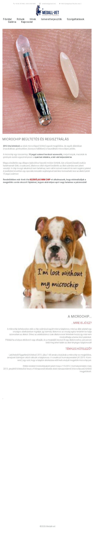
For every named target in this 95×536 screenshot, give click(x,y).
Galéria (12, 22)
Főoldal (7, 19)
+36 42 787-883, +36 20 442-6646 (24, 3)
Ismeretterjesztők (51, 19)
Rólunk (21, 19)
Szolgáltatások (75, 19)
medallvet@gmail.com (47, 3)
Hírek (33, 19)
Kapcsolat (27, 22)
